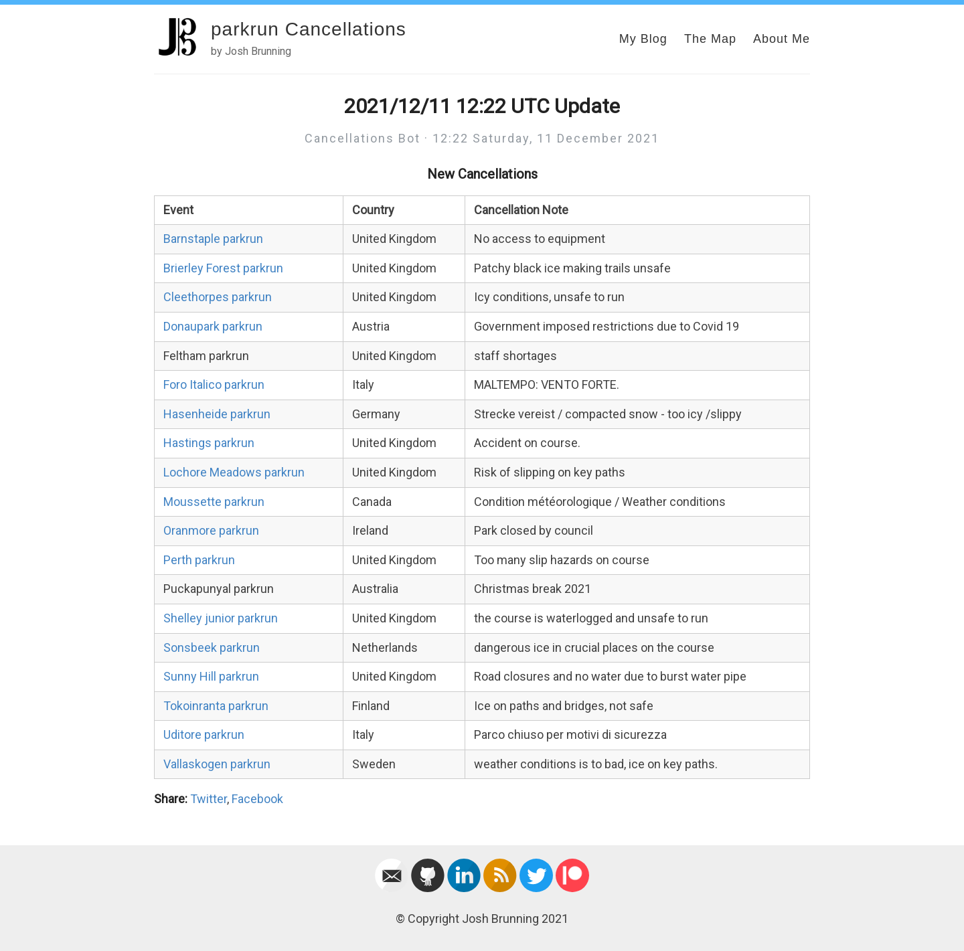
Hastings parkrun (208, 443)
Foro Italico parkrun (213, 384)
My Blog (643, 39)
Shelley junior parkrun (220, 618)
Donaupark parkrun (212, 326)
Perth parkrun (199, 560)
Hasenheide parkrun (216, 414)
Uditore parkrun (203, 734)
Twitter (208, 799)
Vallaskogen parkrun (216, 764)
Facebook (257, 799)
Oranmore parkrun (211, 530)
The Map (710, 39)
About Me (781, 39)
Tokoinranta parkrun (215, 706)
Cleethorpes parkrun (217, 297)
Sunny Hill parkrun (211, 676)
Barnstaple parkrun (213, 239)
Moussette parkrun (213, 502)
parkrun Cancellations (308, 29)
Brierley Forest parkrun (223, 268)
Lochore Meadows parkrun (234, 472)
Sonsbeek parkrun (211, 647)
